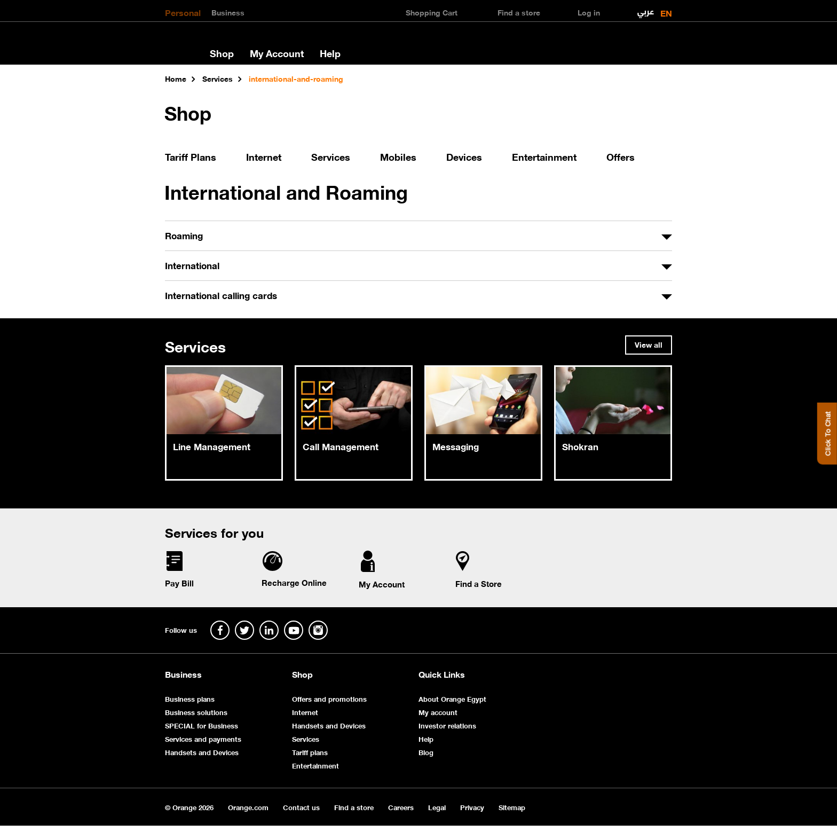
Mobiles (398, 156)
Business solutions (196, 711)
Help (330, 53)
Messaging (455, 445)
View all (648, 344)
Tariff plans (310, 751)
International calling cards (221, 294)
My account (437, 711)
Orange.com (248, 806)
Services (330, 156)
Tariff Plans (190, 156)
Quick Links (441, 674)
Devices (464, 156)
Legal (437, 806)
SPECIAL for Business (201, 725)
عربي (645, 8)
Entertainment (544, 156)
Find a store (354, 806)
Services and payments (203, 738)
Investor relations (447, 725)
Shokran (580, 445)
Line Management (211, 445)
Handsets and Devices (202, 751)
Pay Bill (179, 582)
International (192, 264)
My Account (277, 53)
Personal (183, 12)
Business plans (190, 698)
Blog (425, 751)
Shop (222, 53)
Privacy (472, 806)
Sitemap (512, 806)
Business (227, 12)
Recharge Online (294, 582)
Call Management (340, 445)
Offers (620, 156)
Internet (263, 156)
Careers (401, 806)
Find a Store (478, 583)
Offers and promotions (329, 698)
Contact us (301, 806)
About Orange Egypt (452, 698)
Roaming (184, 235)
